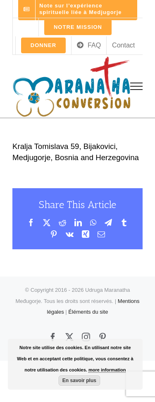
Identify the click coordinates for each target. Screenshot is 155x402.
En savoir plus (79, 380)
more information (107, 369)
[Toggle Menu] (136, 86)
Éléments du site (88, 312)
